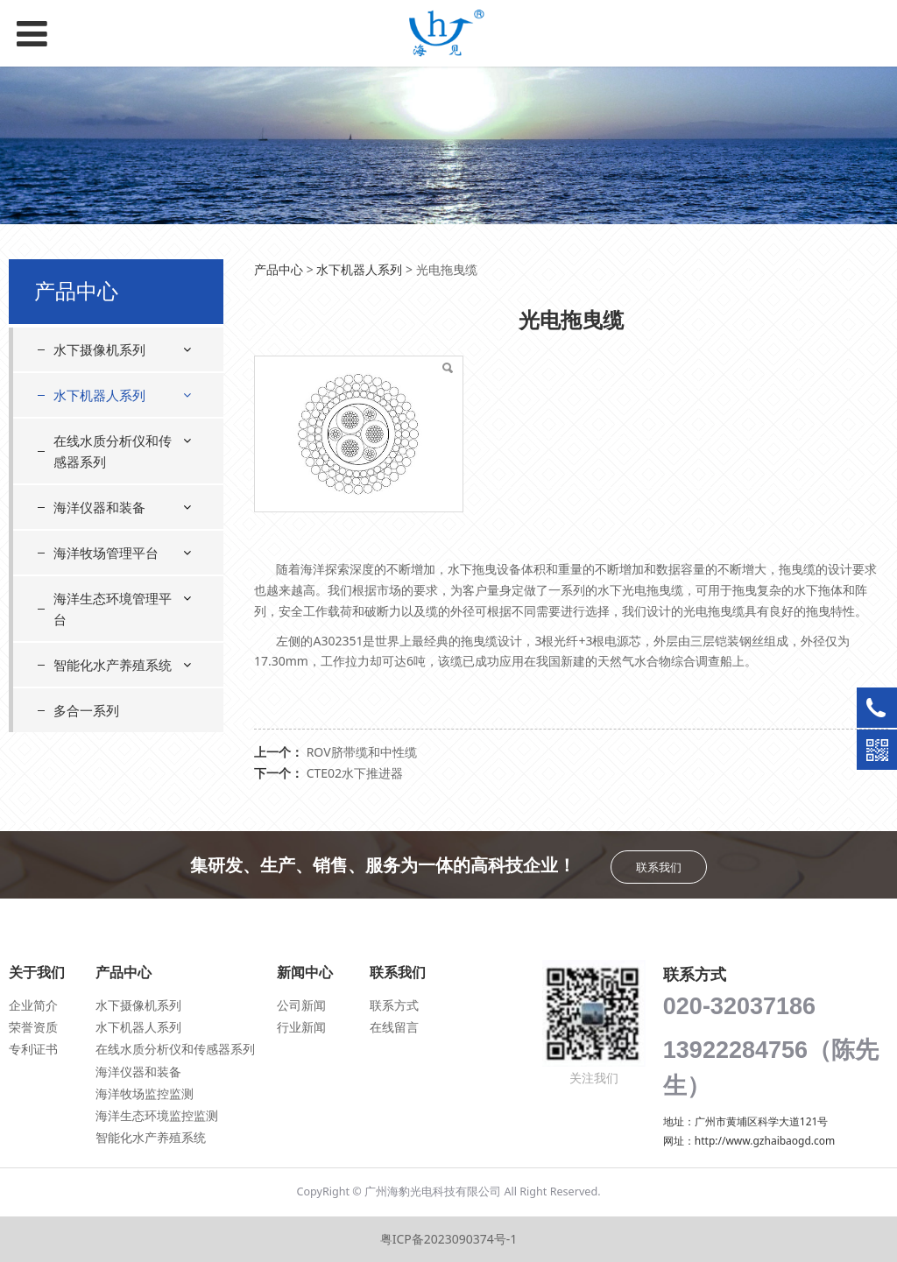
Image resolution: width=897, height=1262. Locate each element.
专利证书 (33, 1048)
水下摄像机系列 (99, 349)
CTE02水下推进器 (355, 773)
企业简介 (33, 1005)
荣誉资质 (33, 1027)
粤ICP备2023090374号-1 (449, 1238)
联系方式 (394, 1005)
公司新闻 (301, 1005)
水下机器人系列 (99, 395)
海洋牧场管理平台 (106, 552)
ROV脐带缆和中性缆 (362, 752)
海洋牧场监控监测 (144, 1093)
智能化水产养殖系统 (112, 664)
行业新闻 (301, 1027)
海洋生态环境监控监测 (156, 1115)
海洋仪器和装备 (99, 507)
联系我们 (659, 867)
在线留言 (394, 1027)
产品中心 (278, 269)
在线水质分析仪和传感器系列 (112, 451)
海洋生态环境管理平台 (112, 608)
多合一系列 (86, 710)
